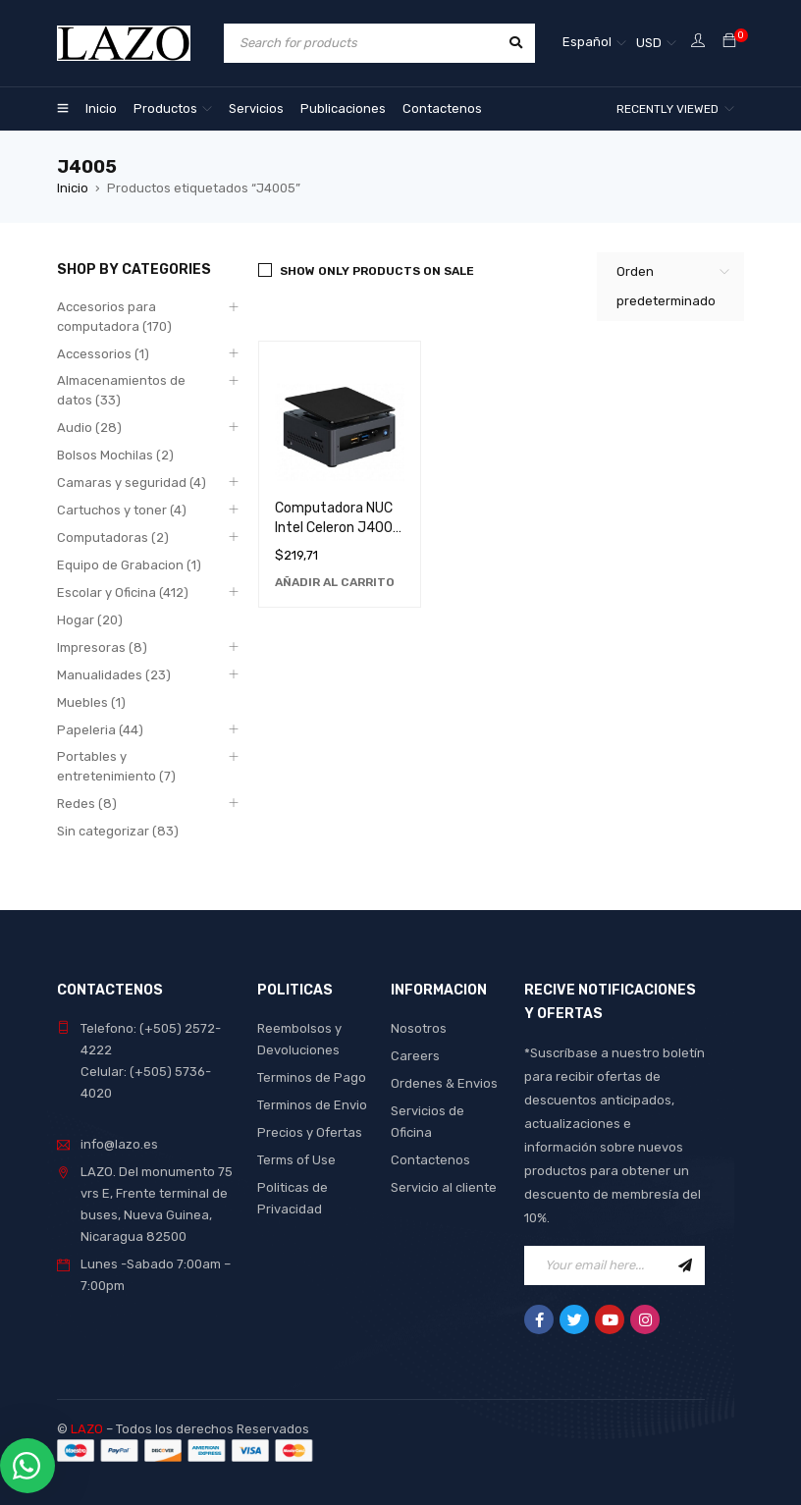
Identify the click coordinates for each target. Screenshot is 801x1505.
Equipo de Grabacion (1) (129, 565)
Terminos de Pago (311, 1077)
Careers (415, 1055)
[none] (594, 43)
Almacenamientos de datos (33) (121, 390)
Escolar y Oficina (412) (122, 592)
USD (649, 42)
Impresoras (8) (102, 647)
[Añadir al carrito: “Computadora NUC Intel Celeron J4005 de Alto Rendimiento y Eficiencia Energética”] (335, 582)
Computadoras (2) (113, 537)
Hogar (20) (90, 620)
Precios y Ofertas (309, 1132)
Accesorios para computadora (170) (114, 316)
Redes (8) (87, 803)
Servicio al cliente (444, 1187)
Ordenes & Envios (444, 1083)
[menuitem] (594, 43)
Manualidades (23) (114, 675)
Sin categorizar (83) (118, 831)
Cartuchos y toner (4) (122, 510)
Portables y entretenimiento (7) (116, 766)
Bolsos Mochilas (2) (115, 455)
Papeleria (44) (100, 730)
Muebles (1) (91, 702)
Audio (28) (89, 427)
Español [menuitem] (587, 41)
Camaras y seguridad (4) (131, 482)
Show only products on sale (377, 271)
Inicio (72, 188)
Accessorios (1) (103, 354)
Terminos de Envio (312, 1105)
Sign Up (685, 1265)
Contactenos (430, 1160)
